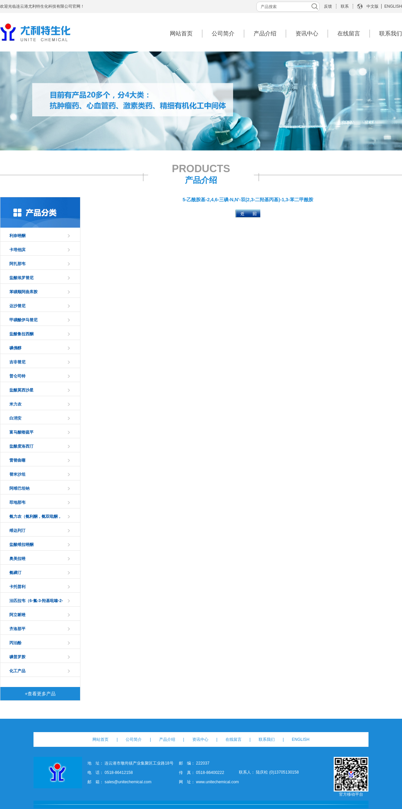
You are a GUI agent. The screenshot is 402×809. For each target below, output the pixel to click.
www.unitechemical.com (217, 782)
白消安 (15, 418)
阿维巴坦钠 (19, 488)
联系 (345, 6)
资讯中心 (306, 33)
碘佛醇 (15, 348)
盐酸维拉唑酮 (21, 544)
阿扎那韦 (17, 263)
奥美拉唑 (17, 558)
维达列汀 (17, 530)
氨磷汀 (15, 572)
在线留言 (348, 33)
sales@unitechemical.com (128, 782)
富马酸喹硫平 (21, 432)
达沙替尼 (17, 306)
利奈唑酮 (17, 235)
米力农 (15, 404)
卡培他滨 (17, 249)
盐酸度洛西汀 (21, 446)
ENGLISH (393, 6)
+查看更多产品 (40, 693)
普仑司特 (17, 376)
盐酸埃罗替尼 (21, 277)
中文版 (372, 6)
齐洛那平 (17, 628)
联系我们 (390, 33)
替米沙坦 (17, 474)
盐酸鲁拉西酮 (21, 334)
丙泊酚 (15, 643)
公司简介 (223, 33)
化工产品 (17, 671)
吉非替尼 (17, 362)
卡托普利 (17, 586)
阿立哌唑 (17, 614)
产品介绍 (265, 33)
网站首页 (181, 33)
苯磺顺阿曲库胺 (23, 292)
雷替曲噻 (17, 460)
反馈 (328, 6)
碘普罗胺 (17, 657)
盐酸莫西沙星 (21, 390)
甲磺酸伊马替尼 (23, 320)
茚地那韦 (17, 502)
